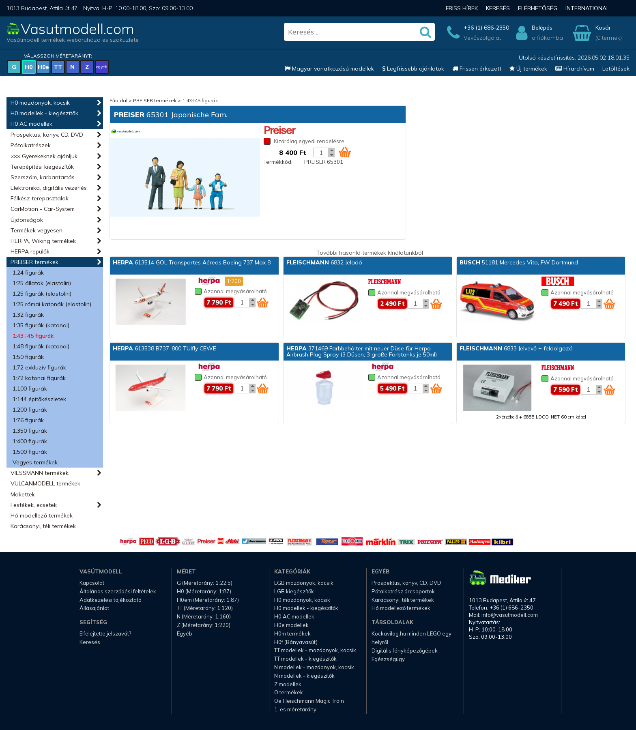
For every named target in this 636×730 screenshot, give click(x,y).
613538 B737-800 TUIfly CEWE (164, 348)
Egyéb (184, 633)
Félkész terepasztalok (40, 198)
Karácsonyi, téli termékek (43, 526)
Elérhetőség (537, 8)
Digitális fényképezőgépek (405, 650)
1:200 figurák (30, 409)
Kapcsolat (92, 583)
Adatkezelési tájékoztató (111, 600)
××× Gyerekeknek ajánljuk (44, 156)
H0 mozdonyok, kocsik (40, 102)
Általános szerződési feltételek (118, 591)
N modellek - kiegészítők (304, 675)
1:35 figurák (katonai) (41, 325)
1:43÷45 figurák (33, 335)
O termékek (288, 692)
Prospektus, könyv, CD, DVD (47, 134)
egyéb (101, 66)
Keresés (498, 8)
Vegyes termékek (35, 462)
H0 (28, 67)
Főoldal (118, 100)
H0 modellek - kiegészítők (44, 113)
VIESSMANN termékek (40, 473)
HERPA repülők (30, 251)
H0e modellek (291, 625)
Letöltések (616, 68)
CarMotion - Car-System (43, 209)
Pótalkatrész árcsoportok (403, 591)
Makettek (23, 494)
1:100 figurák (30, 388)
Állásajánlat (94, 608)
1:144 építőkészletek (39, 399)
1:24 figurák (28, 272)
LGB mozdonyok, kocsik (303, 583)
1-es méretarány (295, 709)
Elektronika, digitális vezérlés (49, 187)
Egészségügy (388, 659)
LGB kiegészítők (294, 591)
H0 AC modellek (31, 123)
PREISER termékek (34, 262)
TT (58, 67)
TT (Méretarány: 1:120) (205, 608)
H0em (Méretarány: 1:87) (208, 600)
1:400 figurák (30, 441)
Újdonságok (27, 219)
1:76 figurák (28, 420)
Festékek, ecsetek (34, 505)
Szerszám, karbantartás (43, 177)
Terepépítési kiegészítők (42, 166)
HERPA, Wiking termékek (43, 241)
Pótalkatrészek (31, 145)
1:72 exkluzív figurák (39, 367)
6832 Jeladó (324, 262)
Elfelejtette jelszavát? (105, 633)
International (587, 8)
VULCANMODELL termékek (45, 483)
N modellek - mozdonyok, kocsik (314, 667)
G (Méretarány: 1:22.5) (204, 583)
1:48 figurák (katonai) (41, 346)
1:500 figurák (30, 451)
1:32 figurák (28, 314)
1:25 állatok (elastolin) (42, 283)
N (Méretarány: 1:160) (204, 616)
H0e (43, 67)
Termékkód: (278, 162)
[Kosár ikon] (345, 152)
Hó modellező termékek (42, 515)
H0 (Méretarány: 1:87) (204, 591)
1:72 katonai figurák (39, 378)
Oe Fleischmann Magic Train (309, 701)
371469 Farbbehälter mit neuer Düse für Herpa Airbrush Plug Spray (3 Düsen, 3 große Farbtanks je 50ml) (361, 351)
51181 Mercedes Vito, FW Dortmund (519, 262)
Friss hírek (462, 8)
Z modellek (287, 684)
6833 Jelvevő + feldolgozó (516, 348)
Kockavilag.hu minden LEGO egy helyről (411, 637)
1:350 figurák (30, 430)
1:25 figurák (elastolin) (42, 293)
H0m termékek (292, 633)
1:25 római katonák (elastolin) (52, 304)
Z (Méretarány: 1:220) (203, 625)
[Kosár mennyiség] (321, 152)
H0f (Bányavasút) (296, 642)
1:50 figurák (28, 357)
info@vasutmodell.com (509, 615)
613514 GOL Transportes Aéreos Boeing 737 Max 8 (192, 262)
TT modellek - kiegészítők (305, 658)
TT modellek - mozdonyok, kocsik (315, 650)
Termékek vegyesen (36, 230)
